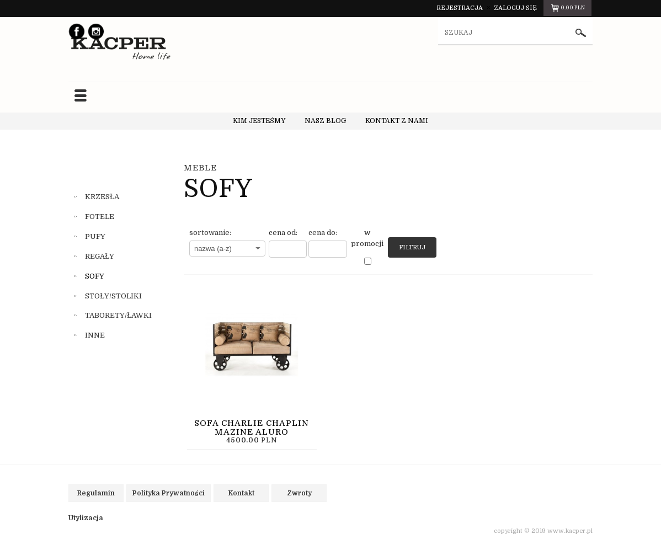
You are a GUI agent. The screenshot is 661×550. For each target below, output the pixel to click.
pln (567, 9)
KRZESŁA (102, 197)
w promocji (367, 238)
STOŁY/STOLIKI (113, 296)
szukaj (581, 33)
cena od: (283, 232)
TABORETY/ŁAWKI (118, 315)
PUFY (95, 236)
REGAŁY (99, 256)
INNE (95, 335)
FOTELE (99, 216)
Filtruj (412, 247)
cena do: (322, 232)
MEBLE (200, 168)
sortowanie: (210, 232)
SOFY (94, 276)
